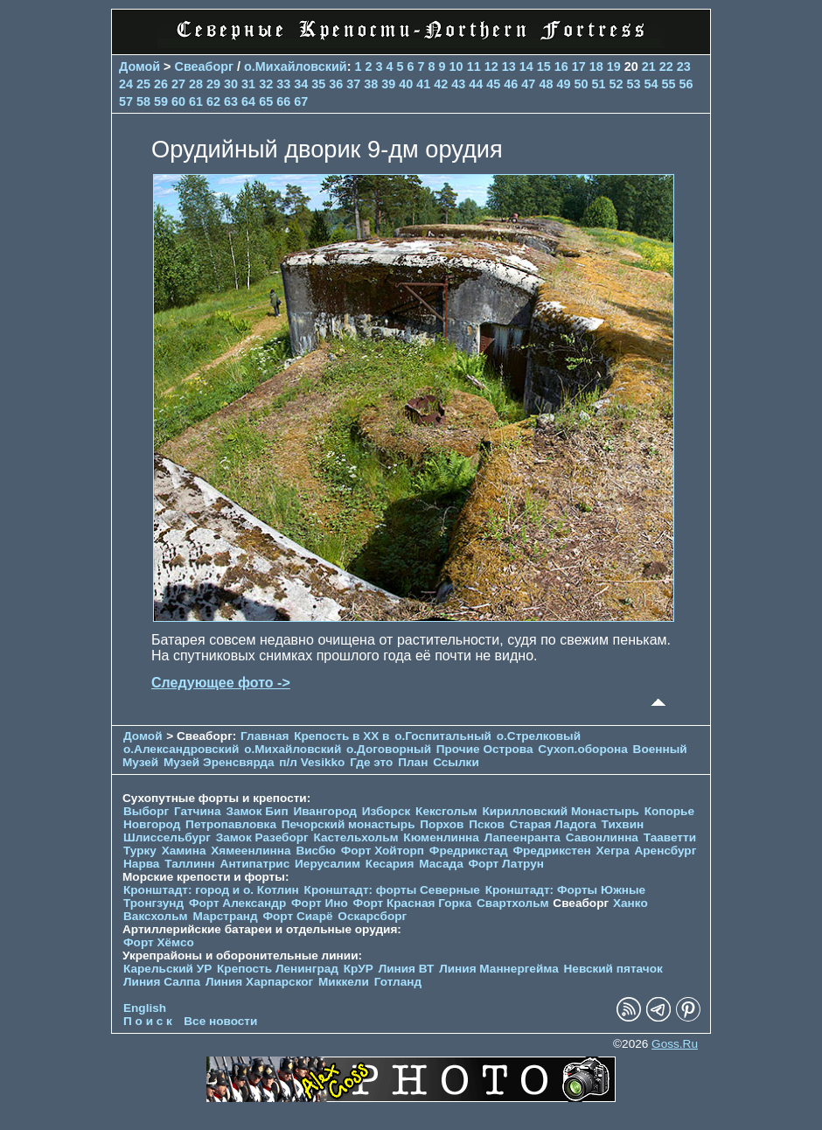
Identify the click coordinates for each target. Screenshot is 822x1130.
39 (388, 84)
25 (143, 84)
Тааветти (670, 837)
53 (633, 84)
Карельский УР (167, 968)
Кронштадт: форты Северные (392, 889)
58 (143, 101)
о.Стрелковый (539, 736)
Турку (140, 850)
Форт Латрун (506, 863)
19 (614, 66)
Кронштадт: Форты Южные (565, 889)
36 (336, 84)
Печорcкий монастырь (348, 824)
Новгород (151, 824)
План (413, 762)
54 (651, 84)
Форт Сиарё (297, 916)
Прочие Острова (484, 749)
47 (528, 84)
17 (579, 66)
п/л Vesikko (312, 762)
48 (546, 84)
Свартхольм (513, 903)
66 (283, 101)
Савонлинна (602, 837)
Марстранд (224, 916)
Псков (487, 824)
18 (596, 66)
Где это (371, 762)
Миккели (343, 981)
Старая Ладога (553, 824)
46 (511, 84)
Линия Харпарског (259, 981)
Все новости (220, 1021)
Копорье (669, 811)
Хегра (613, 850)
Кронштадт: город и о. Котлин (211, 889)
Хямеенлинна (250, 850)
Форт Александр (237, 903)
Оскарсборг (372, 916)
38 (371, 84)
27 (178, 84)
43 (458, 84)
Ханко (630, 903)
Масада (441, 863)
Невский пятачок (613, 968)
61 (196, 101)
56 (686, 84)
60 (178, 101)
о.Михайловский (295, 66)
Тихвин (623, 824)
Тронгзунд (153, 903)
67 (301, 101)
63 (231, 101)
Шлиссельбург (167, 837)
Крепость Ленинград (277, 968)
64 (248, 101)
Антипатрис (255, 863)
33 (283, 84)
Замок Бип (257, 811)
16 (561, 66)
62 (213, 101)
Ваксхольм (155, 916)
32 (266, 84)
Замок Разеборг (262, 837)
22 (666, 66)
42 (441, 84)
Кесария (390, 863)
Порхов (441, 824)
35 (318, 84)
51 (598, 84)
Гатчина (197, 811)
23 (684, 66)
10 (456, 66)
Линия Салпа (161, 981)
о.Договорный (388, 749)
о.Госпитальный (442, 736)
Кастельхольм (356, 837)
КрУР (358, 968)
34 (301, 84)
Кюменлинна (441, 837)
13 (509, 66)
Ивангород (325, 811)
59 (161, 101)
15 (544, 66)
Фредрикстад (468, 850)
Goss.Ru (674, 1043)
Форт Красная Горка (412, 903)
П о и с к (147, 1021)
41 (423, 84)
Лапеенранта (522, 837)
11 (474, 66)
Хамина (184, 850)
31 (248, 84)
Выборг (146, 811)
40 (406, 84)
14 (526, 66)
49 (563, 84)
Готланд (398, 981)
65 (266, 101)
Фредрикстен (551, 850)
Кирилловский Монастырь (560, 811)
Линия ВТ (407, 968)
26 (161, 84)
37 (353, 84)
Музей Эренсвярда (220, 762)
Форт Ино (319, 903)
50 (581, 84)
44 (476, 84)
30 (231, 84)
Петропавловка (230, 824)
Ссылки (456, 762)
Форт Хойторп (382, 850)
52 (616, 84)
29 (213, 84)
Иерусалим (327, 863)
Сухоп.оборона (582, 749)
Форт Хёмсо (158, 942)
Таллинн (189, 863)
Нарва (141, 863)
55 (668, 84)
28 (196, 84)
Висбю (316, 850)
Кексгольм (446, 811)
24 (126, 84)
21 (649, 66)
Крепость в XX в (341, 736)
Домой (139, 66)
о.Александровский (181, 749)
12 (491, 66)
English (144, 1008)
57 (126, 101)
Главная (264, 736)
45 (493, 84)
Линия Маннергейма (499, 968)
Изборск (386, 811)
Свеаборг (204, 66)
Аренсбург (665, 850)
